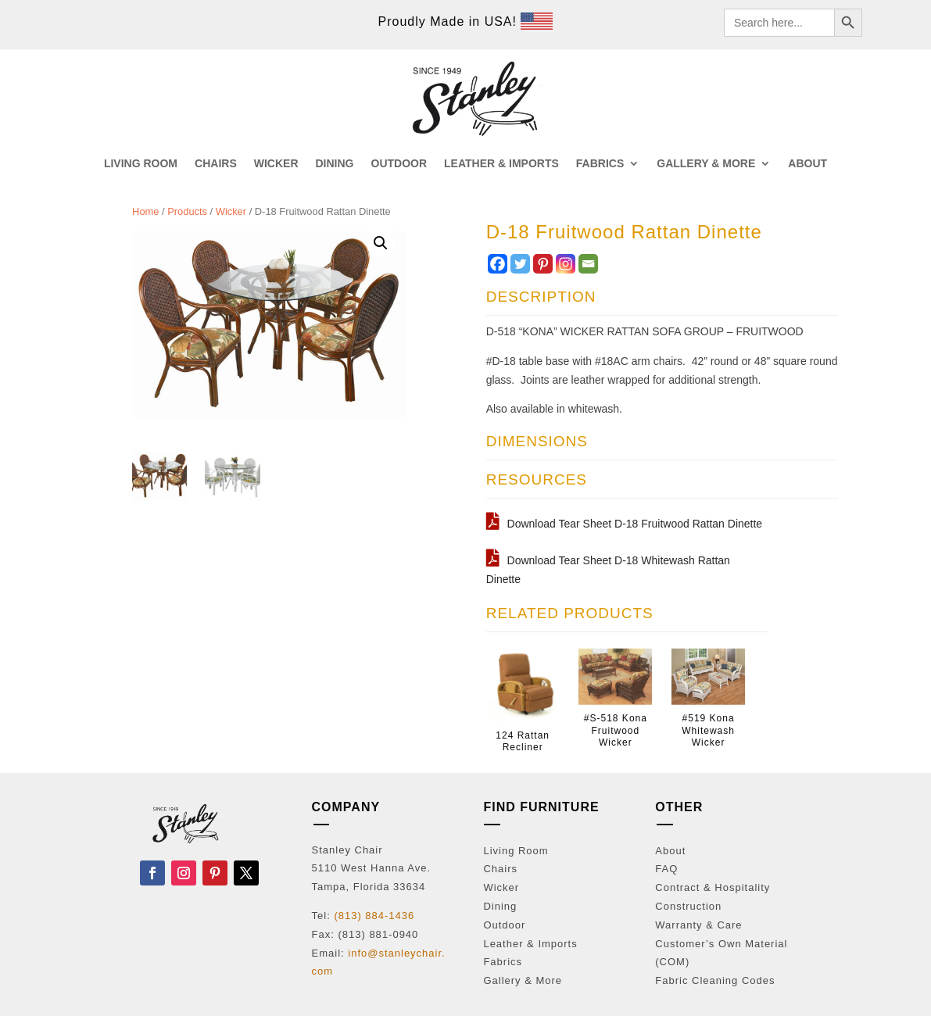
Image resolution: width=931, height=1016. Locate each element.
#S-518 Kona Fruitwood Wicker (615, 730)
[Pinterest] (543, 264)
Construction (688, 906)
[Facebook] (497, 264)
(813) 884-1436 (374, 915)
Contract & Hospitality (712, 887)
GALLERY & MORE (706, 164)
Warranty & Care (698, 925)
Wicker (231, 211)
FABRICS (600, 164)
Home (145, 211)
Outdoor (504, 925)
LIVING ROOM (140, 164)
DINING (335, 164)
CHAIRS (216, 164)
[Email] (588, 264)
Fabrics (502, 962)
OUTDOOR (399, 164)
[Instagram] (565, 264)
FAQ (666, 869)
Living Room (515, 851)
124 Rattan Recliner (523, 741)
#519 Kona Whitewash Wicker (708, 730)
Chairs (500, 869)
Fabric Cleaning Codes (715, 980)
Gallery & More (522, 980)
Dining (500, 906)
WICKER (276, 164)
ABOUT (807, 164)
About (670, 851)
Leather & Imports (530, 944)
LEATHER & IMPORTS (501, 164)
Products (187, 211)
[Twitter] (520, 264)
